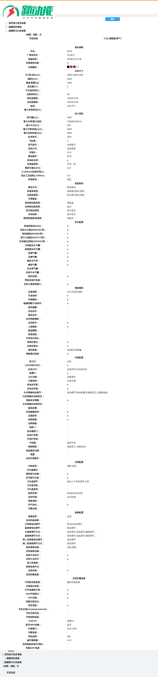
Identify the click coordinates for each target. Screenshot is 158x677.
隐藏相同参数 (15, 27)
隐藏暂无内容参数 (17, 31)
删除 (112, 19)
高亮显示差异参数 (13, 654)
